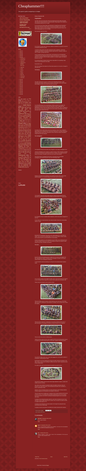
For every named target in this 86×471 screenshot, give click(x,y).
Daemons (29, 114)
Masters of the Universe (25, 136)
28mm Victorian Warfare (24, 18)
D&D (25, 114)
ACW (22, 100)
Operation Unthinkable (25, 140)
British (28, 110)
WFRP (19, 166)
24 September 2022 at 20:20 (45, 425)
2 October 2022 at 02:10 (44, 432)
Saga (25, 149)
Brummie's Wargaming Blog (25, 19)
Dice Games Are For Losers (25, 27)
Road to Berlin (26, 148)
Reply (39, 421)
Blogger (47, 465)
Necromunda (20, 138)
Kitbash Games (21, 133)
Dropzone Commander (23, 117)
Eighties (19, 119)
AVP (29, 101)
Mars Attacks (25, 135)
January (21, 77)
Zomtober (25, 167)
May (21, 71)
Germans (29, 125)
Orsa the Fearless (25, 141)
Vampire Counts (21, 161)
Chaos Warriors (22, 112)
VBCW (28, 161)
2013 (20, 91)
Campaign (20, 111)
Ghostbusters (22, 126)
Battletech (23, 106)
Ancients (19, 101)
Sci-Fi (28, 149)
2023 (20, 55)
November (22, 59)
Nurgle (24, 139)
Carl (39, 432)
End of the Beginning (25, 119)
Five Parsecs (22, 124)
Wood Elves (24, 166)
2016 (20, 86)
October (21, 61)
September (22, 62)
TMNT (19, 159)
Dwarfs (26, 118)
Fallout (21, 120)
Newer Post (37, 456)
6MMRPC (24, 99)
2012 (20, 92)
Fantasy (20, 123)
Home (51, 456)
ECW (29, 118)
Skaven (19, 151)
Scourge (25, 150)
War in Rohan (24, 163)
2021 (20, 79)
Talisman (28, 156)
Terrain (25, 157)
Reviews (20, 148)
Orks (19, 141)
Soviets (28, 151)
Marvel (29, 135)
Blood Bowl (29, 107)
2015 (20, 88)
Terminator (20, 157)
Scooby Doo (20, 150)
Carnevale (27, 111)
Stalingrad (19, 152)
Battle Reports (27, 105)
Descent (25, 115)
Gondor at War (27, 126)
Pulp (30, 143)
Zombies (20, 167)
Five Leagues (28, 123)
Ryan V (39, 425)
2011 (20, 94)
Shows (29, 150)
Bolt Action (25, 108)
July (21, 68)
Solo (23, 151)
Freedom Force (23, 125)
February (22, 76)
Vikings (19, 162)
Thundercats (28, 158)
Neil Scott (39, 418)
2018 (20, 83)
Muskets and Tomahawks (25, 137)
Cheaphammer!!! (31, 6)
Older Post (65, 456)
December (22, 58)
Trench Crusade (21, 160)
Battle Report (20, 105)
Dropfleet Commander (26, 116)
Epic (30, 119)
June (21, 70)
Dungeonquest (20, 118)
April (21, 73)
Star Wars (25, 152)
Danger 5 (21, 115)
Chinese (23, 114)
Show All (30, 28)
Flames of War (28, 124)
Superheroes (21, 155)
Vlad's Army (22, 65)
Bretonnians (20, 110)
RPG (22, 149)
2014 (20, 89)
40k (19, 99)
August (21, 67)
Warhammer (25, 164)
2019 (20, 82)
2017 (20, 85)
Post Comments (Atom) (43, 458)
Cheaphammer (21, 113)
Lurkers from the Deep (22, 134)
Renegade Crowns (28, 147)
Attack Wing (25, 101)
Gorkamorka (20, 127)
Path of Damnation (28, 142)
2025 (20, 52)
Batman (26, 102)
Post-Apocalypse (23, 143)
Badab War (20, 102)
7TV (30, 99)
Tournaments (26, 159)
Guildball (25, 127)
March (21, 74)
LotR (28, 133)
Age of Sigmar (27, 100)
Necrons (26, 138)
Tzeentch (27, 160)
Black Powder (28, 106)
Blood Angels (21, 107)
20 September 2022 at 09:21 (46, 418)
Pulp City (22, 145)
